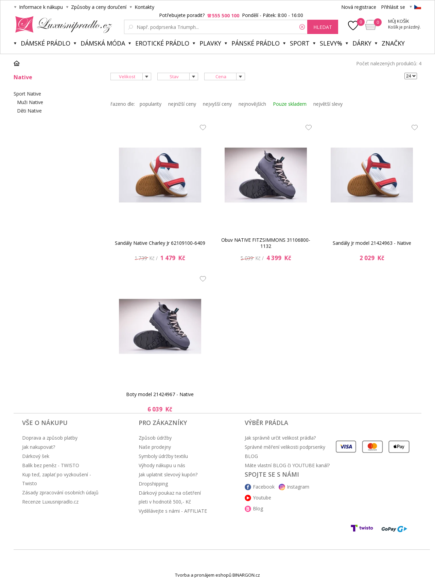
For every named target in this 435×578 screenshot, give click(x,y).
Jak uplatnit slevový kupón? (168, 474)
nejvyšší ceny (217, 104)
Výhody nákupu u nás (162, 465)
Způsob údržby (155, 438)
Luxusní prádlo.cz (62, 24)
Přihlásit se (393, 7)
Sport (300, 43)
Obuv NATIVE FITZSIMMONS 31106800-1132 (265, 243)
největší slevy (328, 104)
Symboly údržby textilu (163, 456)
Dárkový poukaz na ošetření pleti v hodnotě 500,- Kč (170, 497)
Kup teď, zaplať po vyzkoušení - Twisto (56, 479)
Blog (258, 508)
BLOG (251, 456)
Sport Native (27, 93)
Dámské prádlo (45, 43)
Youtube (262, 497)
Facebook (264, 486)
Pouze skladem (290, 104)
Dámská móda (103, 43)
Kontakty (144, 7)
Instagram (298, 486)
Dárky (361, 43)
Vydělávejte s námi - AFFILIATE (173, 511)
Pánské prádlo (255, 43)
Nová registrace (358, 7)
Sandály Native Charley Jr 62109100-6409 (160, 243)
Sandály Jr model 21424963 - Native (372, 243)
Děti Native (29, 110)
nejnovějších (252, 104)
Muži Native (30, 102)
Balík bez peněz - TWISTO (50, 465)
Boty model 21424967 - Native (160, 394)
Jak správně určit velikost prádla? (280, 438)
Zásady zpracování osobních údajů (60, 492)
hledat (322, 27)
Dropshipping (153, 483)
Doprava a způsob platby (49, 438)
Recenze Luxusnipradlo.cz (50, 501)
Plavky (210, 43)
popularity (150, 104)
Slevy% (331, 43)
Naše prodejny (155, 447)
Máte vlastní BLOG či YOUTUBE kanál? (287, 465)
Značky (393, 43)
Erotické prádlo (162, 43)
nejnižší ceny (182, 104)
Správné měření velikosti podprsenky (285, 447)
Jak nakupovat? (38, 447)
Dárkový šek (35, 456)
